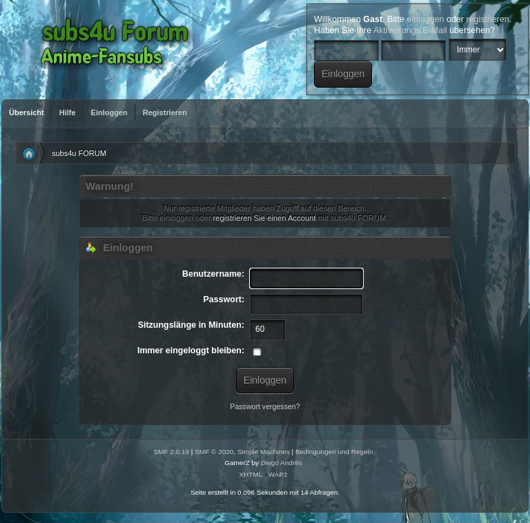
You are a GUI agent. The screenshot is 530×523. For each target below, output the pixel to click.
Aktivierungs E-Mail (410, 30)
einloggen (425, 19)
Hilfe (67, 112)
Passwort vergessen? (265, 406)
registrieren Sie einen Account (264, 218)
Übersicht (26, 112)
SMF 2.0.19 (172, 451)
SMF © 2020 (214, 451)
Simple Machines (263, 451)
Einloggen (109, 112)
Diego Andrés (281, 462)
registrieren (487, 19)
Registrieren (165, 112)
